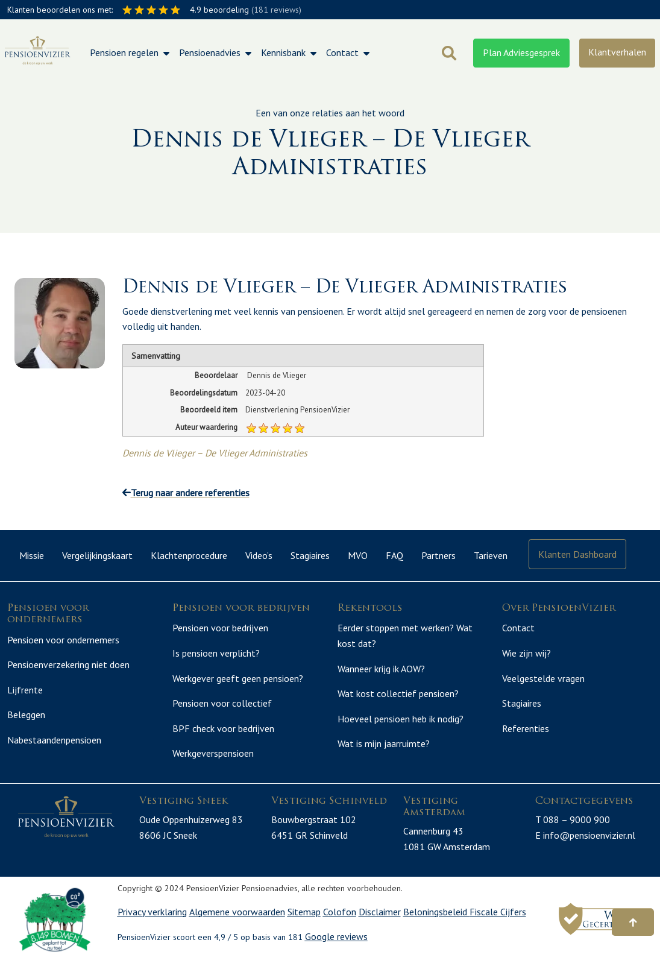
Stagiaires (310, 555)
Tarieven (491, 555)
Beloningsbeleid (436, 926)
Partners (438, 555)
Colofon (339, 926)
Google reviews (336, 951)
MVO (358, 555)
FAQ (394, 555)
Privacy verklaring (152, 926)
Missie (31, 555)
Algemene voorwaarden (237, 926)
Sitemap (304, 926)
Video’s (258, 555)
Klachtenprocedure (189, 555)
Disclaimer (380, 926)
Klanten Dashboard (577, 554)
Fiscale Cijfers (498, 926)
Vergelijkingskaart (97, 555)
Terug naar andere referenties (186, 493)
